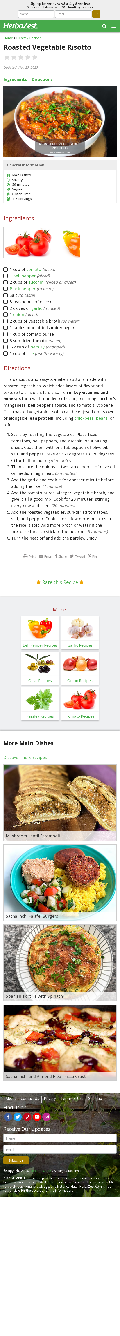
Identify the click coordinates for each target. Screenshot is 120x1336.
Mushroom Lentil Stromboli (33, 836)
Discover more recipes (25, 757)
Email (48, 556)
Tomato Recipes (80, 716)
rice (30, 353)
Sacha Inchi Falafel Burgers (32, 916)
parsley (37, 347)
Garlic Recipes (80, 645)
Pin (94, 556)
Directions (42, 79)
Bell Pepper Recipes (40, 645)
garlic (36, 308)
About (11, 1098)
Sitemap (95, 1098)
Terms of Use (72, 1098)
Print (32, 556)
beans (102, 418)
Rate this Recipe (60, 582)
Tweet (80, 556)
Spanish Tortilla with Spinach (34, 996)
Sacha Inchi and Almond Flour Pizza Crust (46, 1076)
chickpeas (84, 418)
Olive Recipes (40, 680)
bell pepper (24, 276)
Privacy (50, 1098)
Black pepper (23, 288)
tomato (34, 269)
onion (18, 314)
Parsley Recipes (40, 716)
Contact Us (30, 1098)
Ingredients (15, 79)
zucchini (36, 282)
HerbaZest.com (41, 1171)
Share (62, 556)
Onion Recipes (80, 680)
